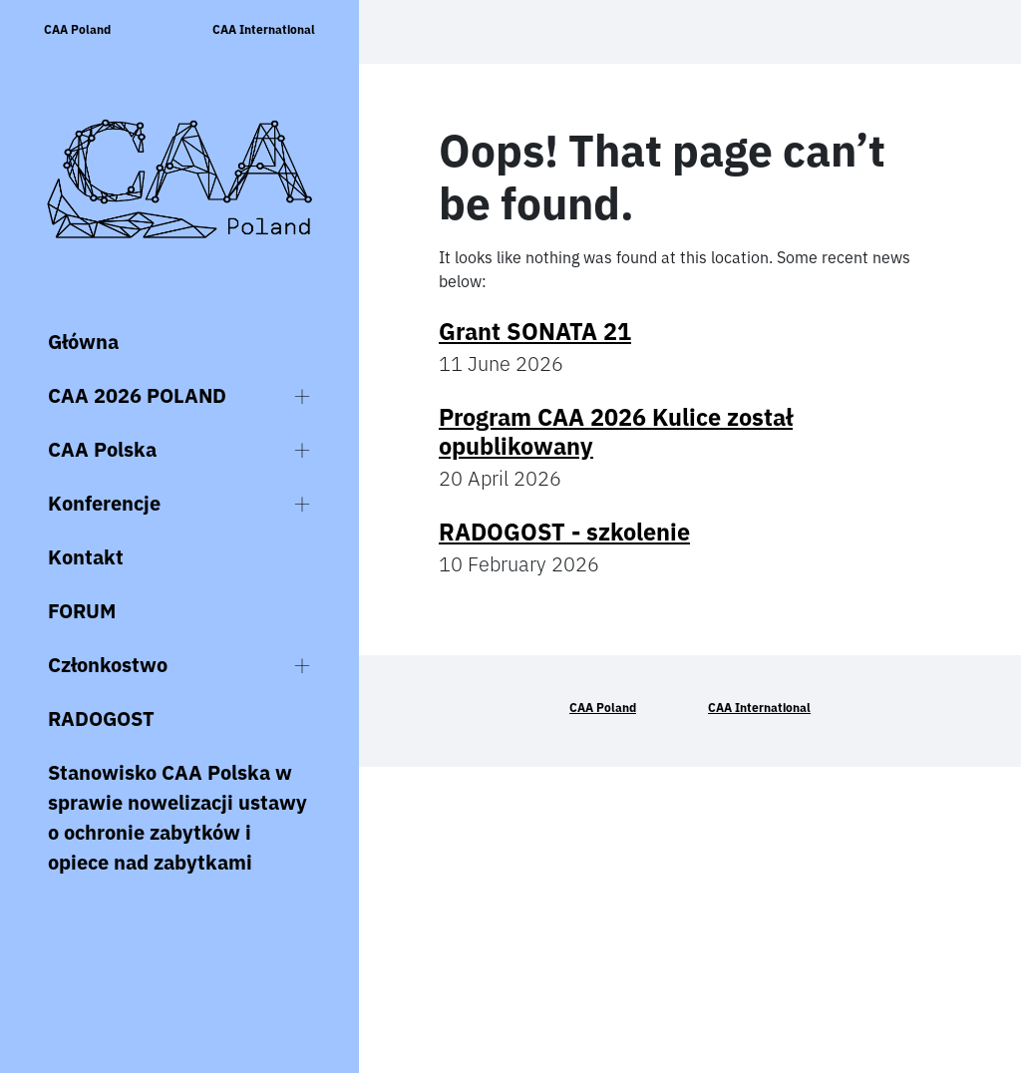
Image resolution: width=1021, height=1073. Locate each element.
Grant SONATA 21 (535, 331)
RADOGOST (101, 718)
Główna (83, 341)
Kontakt (86, 556)
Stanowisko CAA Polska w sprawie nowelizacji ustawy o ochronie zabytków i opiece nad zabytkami (177, 817)
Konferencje (104, 503)
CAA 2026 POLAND (137, 395)
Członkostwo (108, 664)
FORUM (82, 610)
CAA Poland (77, 29)
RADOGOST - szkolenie (564, 531)
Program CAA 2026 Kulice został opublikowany (616, 431)
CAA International (263, 29)
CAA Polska (102, 449)
